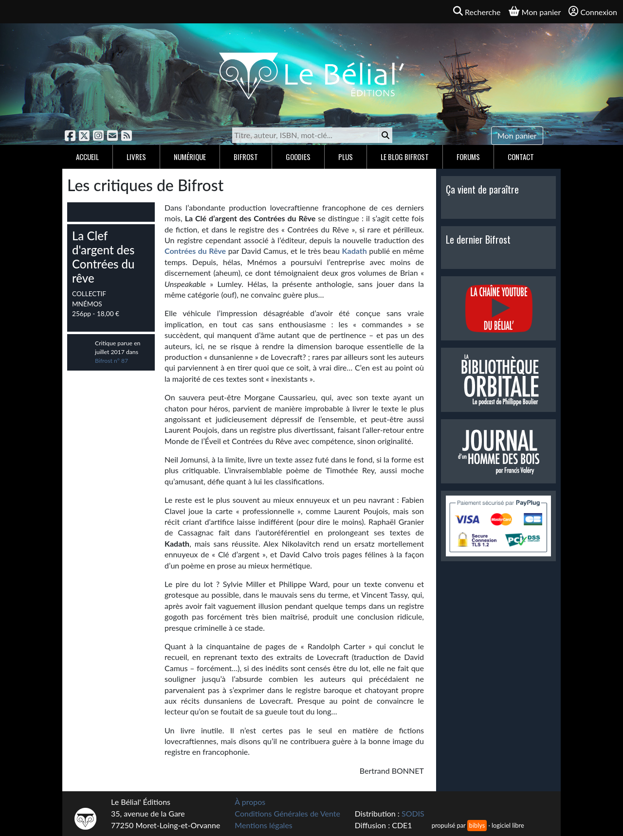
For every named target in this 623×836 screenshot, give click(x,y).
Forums (468, 156)
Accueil (87, 156)
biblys (477, 825)
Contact (521, 156)
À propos (250, 801)
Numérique (190, 156)
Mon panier (517, 135)
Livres (136, 156)
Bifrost (246, 156)
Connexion (592, 11)
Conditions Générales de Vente (287, 813)
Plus (345, 156)
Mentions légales (263, 825)
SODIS (413, 813)
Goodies (298, 156)
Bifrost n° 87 (111, 360)
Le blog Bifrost (405, 156)
